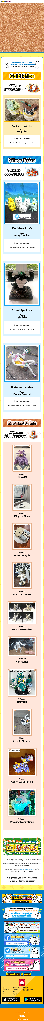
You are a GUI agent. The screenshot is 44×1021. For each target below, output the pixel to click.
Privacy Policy (18, 1012)
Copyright (26, 1012)
